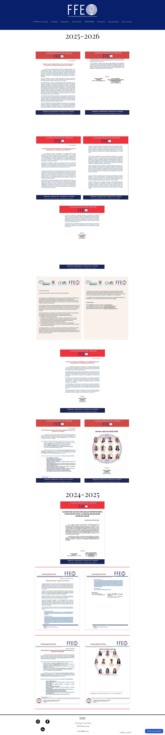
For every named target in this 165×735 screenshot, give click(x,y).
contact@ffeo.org (82, 731)
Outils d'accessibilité (154, 731)
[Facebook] (47, 722)
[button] (40, 22)
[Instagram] (38, 722)
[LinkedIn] (43, 729)
